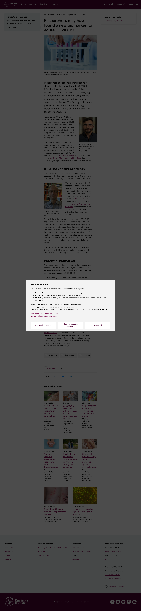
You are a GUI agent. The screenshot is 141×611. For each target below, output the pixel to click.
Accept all (98, 325)
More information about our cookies (45, 313)
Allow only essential (43, 325)
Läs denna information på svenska (44, 316)
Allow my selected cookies (70, 325)
